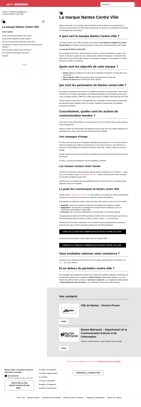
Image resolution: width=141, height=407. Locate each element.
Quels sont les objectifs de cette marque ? (16, 44)
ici (100, 2)
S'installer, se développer (47, 373)
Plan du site (21, 398)
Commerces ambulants (46, 384)
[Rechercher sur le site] (119, 8)
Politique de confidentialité (95, 398)
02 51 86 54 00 (12, 379)
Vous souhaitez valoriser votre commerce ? (16, 55)
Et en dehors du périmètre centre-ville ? (15, 58)
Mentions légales (34, 398)
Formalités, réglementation (48, 376)
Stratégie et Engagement (47, 387)
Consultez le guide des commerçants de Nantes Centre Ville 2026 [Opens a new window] (89, 249)
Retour (25, 70)
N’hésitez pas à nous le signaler (108, 364)
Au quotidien (43, 380)
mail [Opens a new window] (124, 263)
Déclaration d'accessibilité (51, 398)
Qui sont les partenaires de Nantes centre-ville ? (18, 47)
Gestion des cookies (114, 398)
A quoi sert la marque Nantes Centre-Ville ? (16, 41)
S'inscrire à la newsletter (86, 376)
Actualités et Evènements (47, 391)
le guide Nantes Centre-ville (78, 198)
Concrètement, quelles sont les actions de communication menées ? (21, 51)
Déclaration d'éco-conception (73, 398)
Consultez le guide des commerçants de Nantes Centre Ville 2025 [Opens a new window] (89, 235)
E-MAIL (63, 324)
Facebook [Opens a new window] (87, 177)
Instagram (78, 177)
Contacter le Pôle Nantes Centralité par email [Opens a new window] (19, 388)
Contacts (5, 61)
